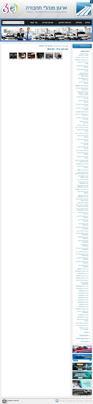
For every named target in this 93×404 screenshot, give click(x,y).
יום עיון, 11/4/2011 (83, 315)
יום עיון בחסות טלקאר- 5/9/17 (82, 157)
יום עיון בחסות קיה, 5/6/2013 (83, 266)
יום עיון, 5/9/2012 (83, 290)
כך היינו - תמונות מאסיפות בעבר (83, 328)
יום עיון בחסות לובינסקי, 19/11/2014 (81, 234)
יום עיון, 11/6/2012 (83, 295)
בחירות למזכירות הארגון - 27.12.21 (81, 114)
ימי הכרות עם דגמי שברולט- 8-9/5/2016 (82, 196)
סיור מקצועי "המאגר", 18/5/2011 (82, 311)
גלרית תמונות (57, 46)
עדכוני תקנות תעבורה (82, 338)
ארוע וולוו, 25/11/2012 (82, 286)
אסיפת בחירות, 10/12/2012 (84, 283)
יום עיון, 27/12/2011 (83, 300)
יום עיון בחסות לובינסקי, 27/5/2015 (81, 228)
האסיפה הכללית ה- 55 (82, 323)
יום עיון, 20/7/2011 (83, 306)
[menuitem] (88, 22)
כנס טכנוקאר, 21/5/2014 (84, 245)
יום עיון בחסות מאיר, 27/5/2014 (82, 241)
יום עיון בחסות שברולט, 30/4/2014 (82, 248)
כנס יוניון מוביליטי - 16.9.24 (83, 82)
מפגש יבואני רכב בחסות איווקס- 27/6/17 (81, 161)
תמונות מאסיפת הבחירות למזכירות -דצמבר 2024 (83, 74)
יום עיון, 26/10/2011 (83, 302)
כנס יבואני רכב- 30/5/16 (81, 189)
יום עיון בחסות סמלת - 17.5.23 (82, 97)
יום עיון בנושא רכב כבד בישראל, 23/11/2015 (82, 209)
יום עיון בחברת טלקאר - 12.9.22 (81, 105)
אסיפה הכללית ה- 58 (82, 231)
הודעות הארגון (65, 22)
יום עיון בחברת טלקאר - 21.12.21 (81, 118)
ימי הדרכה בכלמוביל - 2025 (82, 62)
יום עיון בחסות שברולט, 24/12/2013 (82, 254)
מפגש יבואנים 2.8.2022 (82, 112)
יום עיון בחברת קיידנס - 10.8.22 (82, 108)
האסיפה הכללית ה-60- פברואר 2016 (82, 199)
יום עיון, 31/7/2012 (83, 293)
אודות (87, 22)
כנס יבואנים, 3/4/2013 (82, 275)
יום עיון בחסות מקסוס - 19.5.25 (82, 66)
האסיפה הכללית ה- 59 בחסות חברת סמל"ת (82, 205)
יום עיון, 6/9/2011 (83, 304)
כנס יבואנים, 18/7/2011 (82, 309)
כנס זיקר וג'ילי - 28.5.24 (57, 49)
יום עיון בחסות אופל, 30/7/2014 (82, 237)
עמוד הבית (65, 46)
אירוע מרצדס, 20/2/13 (82, 278)
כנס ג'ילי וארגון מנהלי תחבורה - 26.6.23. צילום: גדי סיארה (82, 93)
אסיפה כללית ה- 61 (83, 179)
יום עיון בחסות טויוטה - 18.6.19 (82, 140)
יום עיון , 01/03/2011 (82, 317)
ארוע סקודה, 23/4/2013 (81, 271)
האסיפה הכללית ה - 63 (82, 133)
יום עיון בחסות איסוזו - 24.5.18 (82, 147)
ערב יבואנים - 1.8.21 (82, 125)
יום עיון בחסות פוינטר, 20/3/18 (82, 153)
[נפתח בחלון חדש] (57, 400)
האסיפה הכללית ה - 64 (82, 127)
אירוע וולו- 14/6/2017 (82, 164)
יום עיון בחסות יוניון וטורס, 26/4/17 (83, 176)
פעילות (79, 22)
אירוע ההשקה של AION (81, 60)
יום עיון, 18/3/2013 (83, 273)
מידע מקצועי (85, 46)
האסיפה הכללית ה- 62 (82, 150)
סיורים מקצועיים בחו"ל (82, 325)
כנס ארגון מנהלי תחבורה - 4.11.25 (83, 54)
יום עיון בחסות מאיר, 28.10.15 (82, 220)
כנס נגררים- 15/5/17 (82, 170)
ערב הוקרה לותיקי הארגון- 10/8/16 (83, 182)
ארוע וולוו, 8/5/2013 (82, 269)
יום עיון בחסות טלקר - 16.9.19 (82, 136)
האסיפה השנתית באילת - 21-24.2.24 (82, 88)
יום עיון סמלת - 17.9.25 (82, 57)
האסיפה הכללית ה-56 (82, 280)
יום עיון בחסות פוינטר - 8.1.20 (82, 130)
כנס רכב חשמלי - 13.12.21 (83, 122)
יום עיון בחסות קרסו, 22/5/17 (82, 166)
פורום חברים (47, 22)
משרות (86, 332)
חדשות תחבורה (83, 335)
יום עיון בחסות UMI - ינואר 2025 (82, 79)
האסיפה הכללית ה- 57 (82, 252)
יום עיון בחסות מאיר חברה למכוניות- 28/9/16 (81, 172)
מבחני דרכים (84, 341)
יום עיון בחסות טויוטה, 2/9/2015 (82, 216)
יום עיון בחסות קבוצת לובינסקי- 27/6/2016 (82, 186)
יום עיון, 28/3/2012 (83, 297)
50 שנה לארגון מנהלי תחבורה (82, 320)
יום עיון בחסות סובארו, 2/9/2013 (82, 258)
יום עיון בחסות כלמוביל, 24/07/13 (82, 262)
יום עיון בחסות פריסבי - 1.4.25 (82, 70)
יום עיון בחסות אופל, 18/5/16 (82, 192)
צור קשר (33, 22)
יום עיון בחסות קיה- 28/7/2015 (83, 224)
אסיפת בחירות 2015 (82, 202)
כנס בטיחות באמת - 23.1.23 (83, 101)
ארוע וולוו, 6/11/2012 (82, 288)
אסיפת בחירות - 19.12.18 (84, 143)
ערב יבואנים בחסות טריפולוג (83, 213)
